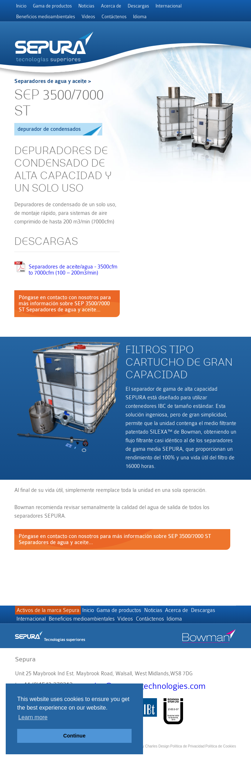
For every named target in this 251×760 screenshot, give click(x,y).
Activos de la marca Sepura (49, 612)
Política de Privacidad (187, 751)
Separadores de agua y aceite (50, 81)
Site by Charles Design (151, 751)
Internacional (169, 6)
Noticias (86, 6)
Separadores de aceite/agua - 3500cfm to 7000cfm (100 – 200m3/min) (73, 270)
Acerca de (111, 6)
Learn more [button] (33, 717)
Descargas (138, 6)
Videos (88, 16)
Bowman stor (209, 643)
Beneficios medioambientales (45, 16)
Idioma (140, 16)
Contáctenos (114, 16)
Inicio (21, 6)
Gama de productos (52, 6)
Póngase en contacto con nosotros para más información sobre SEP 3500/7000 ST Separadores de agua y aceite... (65, 304)
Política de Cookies (220, 751)
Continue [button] (74, 736)
